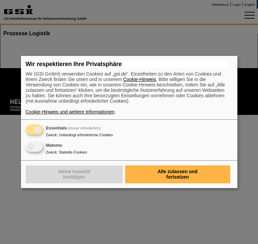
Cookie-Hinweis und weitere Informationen (70, 112)
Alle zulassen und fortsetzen (177, 174)
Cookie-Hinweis (139, 79)
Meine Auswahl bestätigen (74, 174)
